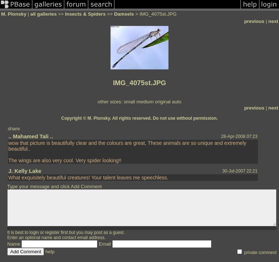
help (49, 251)
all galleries (44, 14)
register (52, 232)
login (34, 232)
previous (254, 21)
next (273, 21)
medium (144, 101)
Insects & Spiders (85, 14)
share (14, 128)
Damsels (124, 14)
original (163, 101)
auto (176, 101)
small (129, 101)
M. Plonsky (14, 14)
